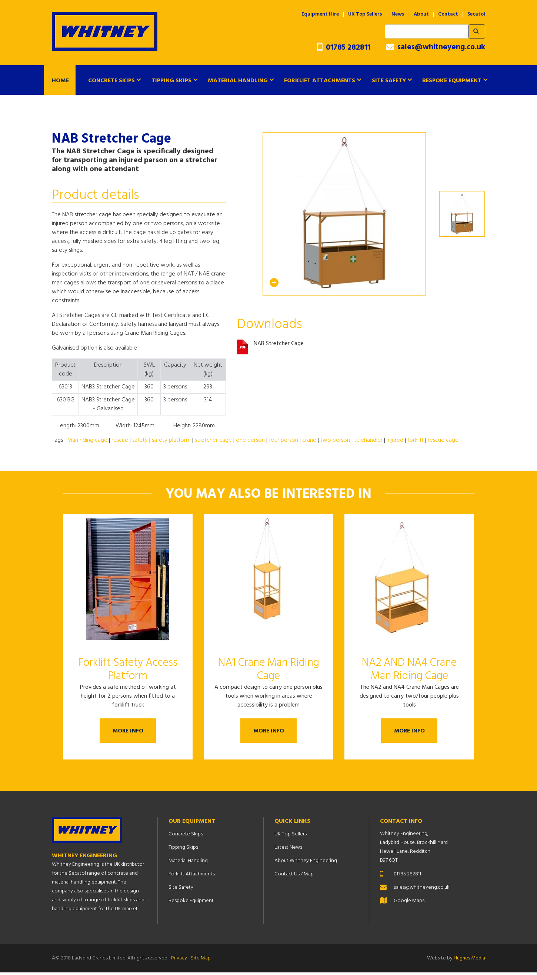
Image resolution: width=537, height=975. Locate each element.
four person (283, 440)
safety (140, 440)
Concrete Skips (111, 81)
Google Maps (409, 903)
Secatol (476, 14)
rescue (119, 440)
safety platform (171, 440)
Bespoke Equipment (451, 81)
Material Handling (238, 81)
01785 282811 (343, 47)
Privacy (179, 960)
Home (60, 81)
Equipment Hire (320, 14)
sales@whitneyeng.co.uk (435, 47)
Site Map (201, 960)
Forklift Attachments (319, 81)
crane (309, 440)
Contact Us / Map (294, 876)
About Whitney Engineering (305, 863)
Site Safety (389, 81)
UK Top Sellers (365, 14)
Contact (448, 14)
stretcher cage (213, 440)
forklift (415, 440)
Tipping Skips (171, 81)
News (397, 14)
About (421, 14)
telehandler (368, 440)
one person (250, 440)
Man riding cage (87, 440)
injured (395, 440)
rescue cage (443, 440)
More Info (128, 732)
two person (335, 440)
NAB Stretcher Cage (279, 344)
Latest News (288, 850)
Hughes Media (469, 960)
